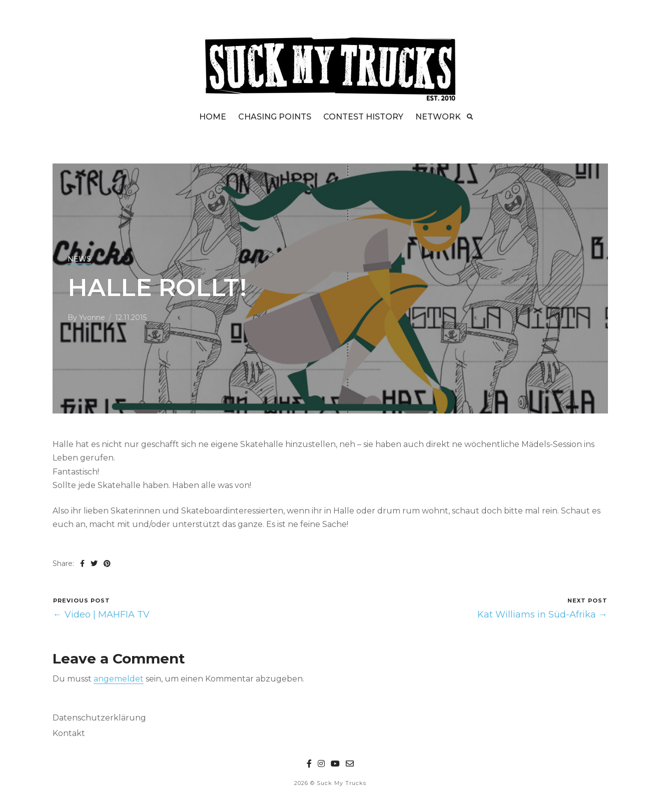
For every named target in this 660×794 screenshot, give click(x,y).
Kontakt (69, 733)
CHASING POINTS (274, 117)
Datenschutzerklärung (99, 717)
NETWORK (438, 117)
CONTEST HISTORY (363, 117)
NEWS (79, 259)
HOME (212, 117)
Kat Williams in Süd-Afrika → (542, 614)
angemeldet (119, 679)
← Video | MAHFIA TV (101, 614)
